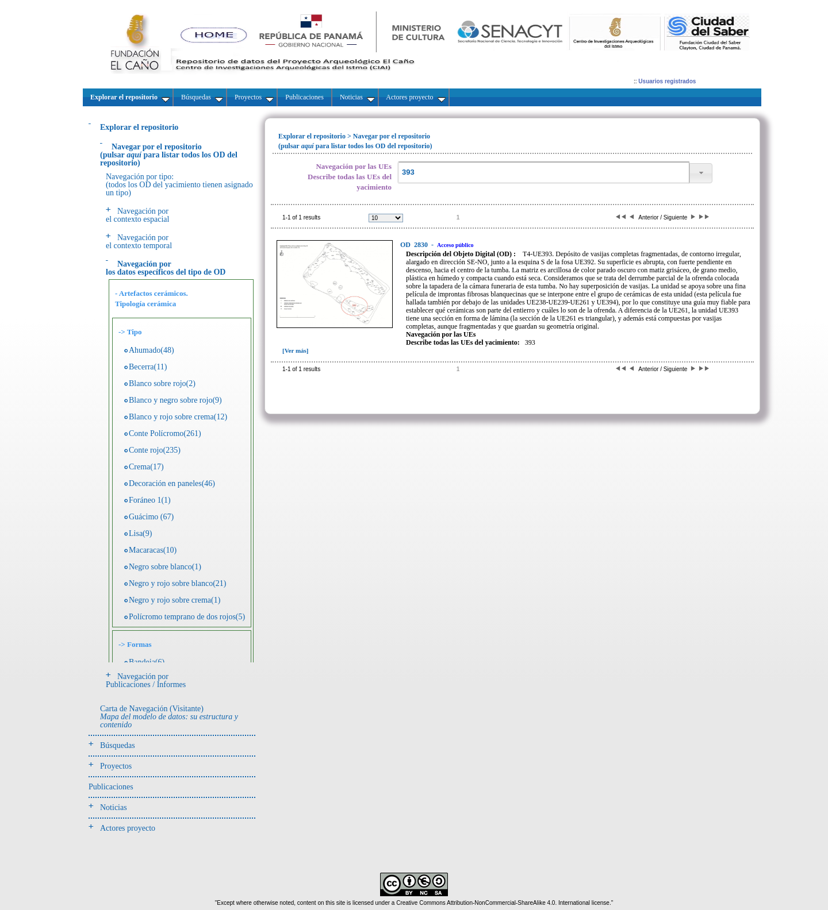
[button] (700, 173)
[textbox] (543, 172)
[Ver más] (295, 350)
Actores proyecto (127, 828)
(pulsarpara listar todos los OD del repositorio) (168, 154)
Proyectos (116, 766)
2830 (415, 245)
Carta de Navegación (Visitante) (169, 716)
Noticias (113, 807)
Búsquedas (117, 745)
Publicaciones (111, 786)
